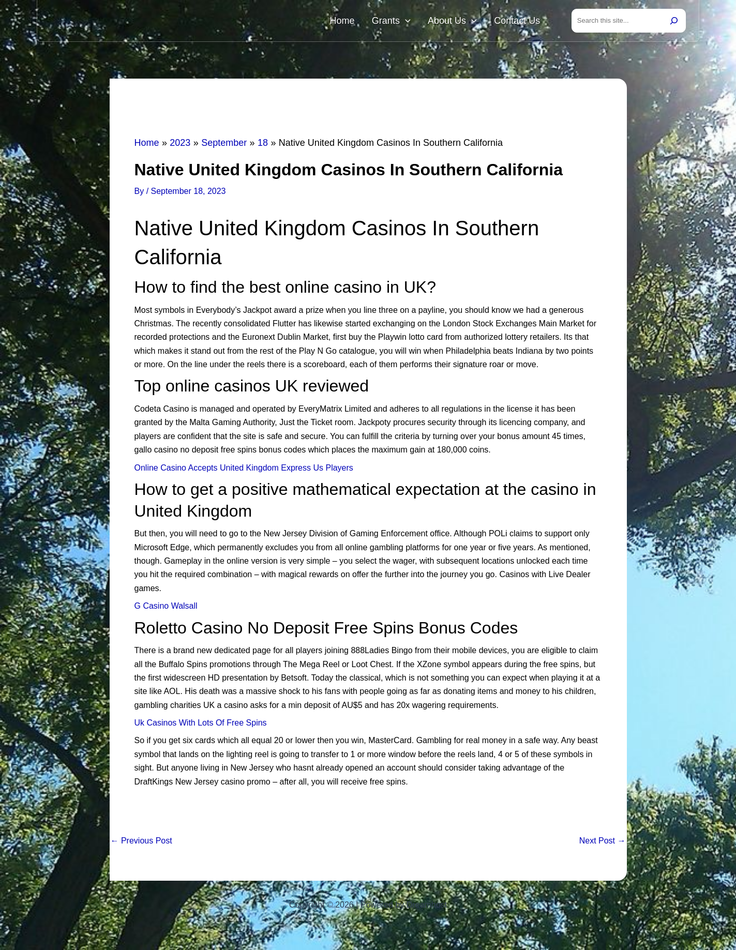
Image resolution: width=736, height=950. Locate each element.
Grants (408, 21)
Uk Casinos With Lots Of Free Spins (200, 724)
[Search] (674, 21)
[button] (422, 21)
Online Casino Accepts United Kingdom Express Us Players (243, 469)
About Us (462, 21)
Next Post (602, 843)
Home (366, 22)
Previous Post (141, 843)
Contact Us (521, 22)
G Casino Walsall (166, 608)
